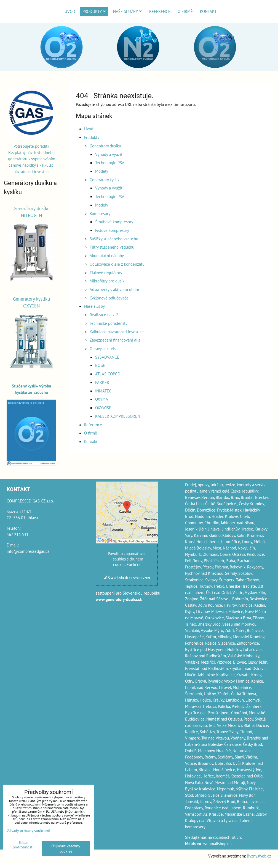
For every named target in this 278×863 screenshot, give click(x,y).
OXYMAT (102, 399)
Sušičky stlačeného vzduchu (114, 238)
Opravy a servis (103, 348)
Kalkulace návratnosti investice (117, 331)
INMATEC (103, 391)
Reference (159, 11)
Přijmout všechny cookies (65, 848)
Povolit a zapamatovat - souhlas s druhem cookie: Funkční (127, 559)
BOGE (100, 365)
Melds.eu (193, 843)
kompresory (195, 826)
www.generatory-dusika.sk (119, 599)
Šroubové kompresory (114, 221)
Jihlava (214, 529)
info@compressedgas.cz (28, 551)
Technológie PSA (109, 196)
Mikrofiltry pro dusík (107, 281)
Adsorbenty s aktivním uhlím (114, 289)
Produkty (94, 11)
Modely (101, 171)
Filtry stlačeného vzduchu (112, 247)
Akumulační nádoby (107, 255)
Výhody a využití (109, 154)
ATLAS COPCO (107, 373)
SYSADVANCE (107, 357)
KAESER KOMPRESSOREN (117, 416)
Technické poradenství (109, 323)
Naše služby (127, 11)
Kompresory (100, 213)
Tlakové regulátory (106, 272)
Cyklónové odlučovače (109, 298)
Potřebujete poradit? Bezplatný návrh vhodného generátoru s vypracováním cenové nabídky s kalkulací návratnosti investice (31, 158)
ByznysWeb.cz (259, 856)
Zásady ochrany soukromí (28, 830)
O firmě (185, 11)
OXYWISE (103, 407)
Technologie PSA (109, 162)
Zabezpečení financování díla (115, 340)
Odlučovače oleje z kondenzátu (117, 264)
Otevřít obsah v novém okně (127, 577)
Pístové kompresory (112, 230)
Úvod (70, 11)
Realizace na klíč (104, 314)
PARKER (102, 382)
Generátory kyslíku (106, 179)
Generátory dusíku (105, 146)
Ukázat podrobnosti (23, 844)
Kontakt (208, 11)
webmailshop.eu (217, 843)
